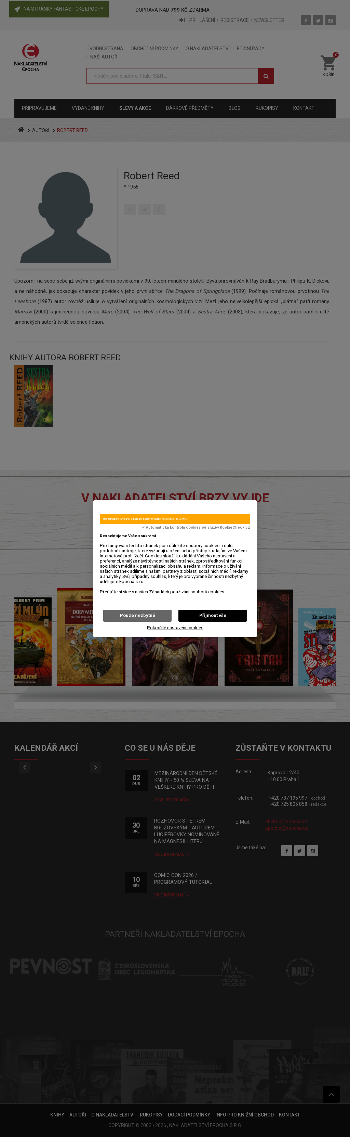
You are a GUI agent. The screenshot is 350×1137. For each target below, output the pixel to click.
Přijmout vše (212, 615)
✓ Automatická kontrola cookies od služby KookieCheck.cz (196, 527)
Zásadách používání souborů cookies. (187, 591)
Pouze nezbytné (137, 615)
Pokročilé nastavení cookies (175, 627)
